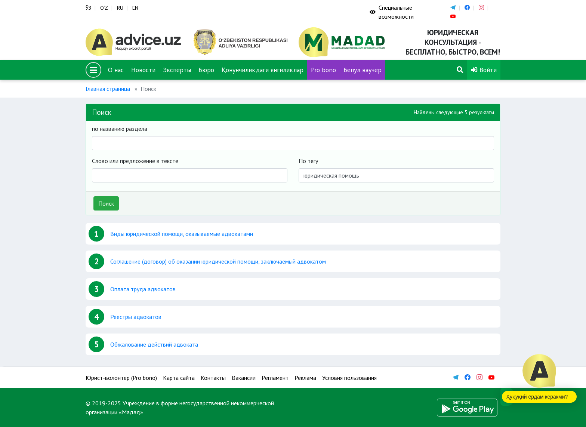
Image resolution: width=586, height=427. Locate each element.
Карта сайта (179, 377)
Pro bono (323, 69)
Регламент (275, 377)
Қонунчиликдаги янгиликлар (262, 69)
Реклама (305, 377)
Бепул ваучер (362, 69)
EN (135, 7)
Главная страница (108, 88)
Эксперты (177, 69)
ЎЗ (88, 7)
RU (120, 7)
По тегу (308, 161)
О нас (116, 69)
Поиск (106, 203)
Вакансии (244, 377)
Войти (484, 69)
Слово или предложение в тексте (135, 161)
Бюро (206, 69)
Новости (143, 69)
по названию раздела (119, 128)
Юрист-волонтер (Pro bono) (121, 377)
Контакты (213, 377)
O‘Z (104, 7)
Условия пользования (349, 377)
